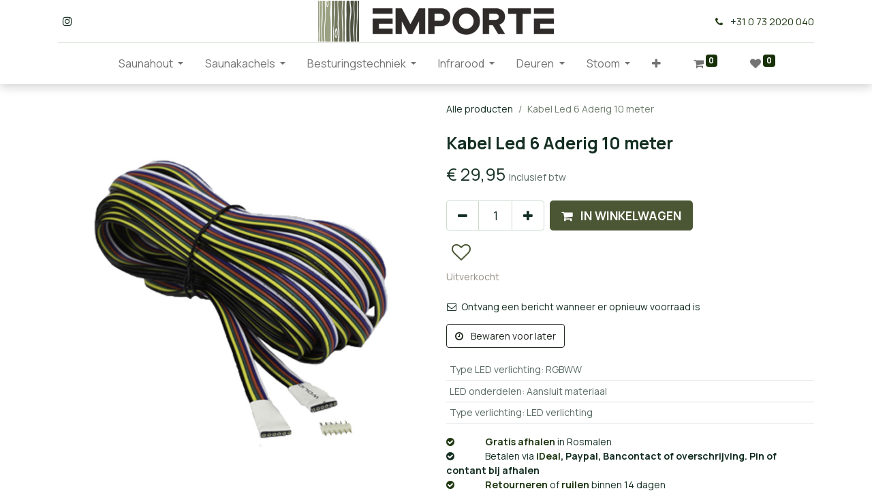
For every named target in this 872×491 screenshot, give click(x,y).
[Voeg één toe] (528, 215)
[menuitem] (97, 63)
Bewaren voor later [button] (505, 335)
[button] (656, 63)
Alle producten (479, 108)
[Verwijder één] (462, 215)
